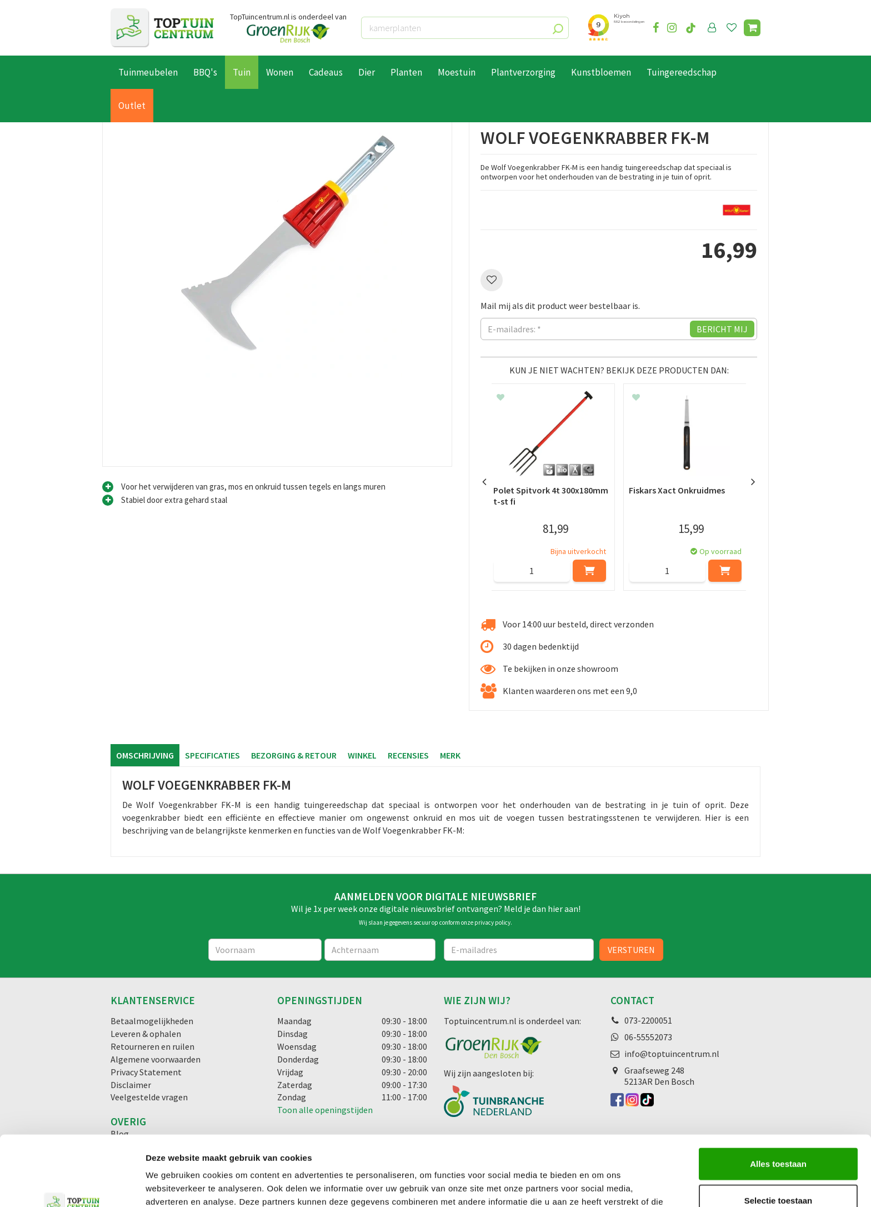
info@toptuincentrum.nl (671, 1053)
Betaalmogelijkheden (152, 1020)
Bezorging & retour (294, 755)
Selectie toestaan (778, 1134)
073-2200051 (648, 1020)
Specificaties (212, 755)
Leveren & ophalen (146, 1033)
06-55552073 (648, 1037)
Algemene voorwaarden (156, 1059)
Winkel (362, 755)
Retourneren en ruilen (152, 1046)
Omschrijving (145, 755)
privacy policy (492, 922)
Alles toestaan (778, 1098)
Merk (450, 755)
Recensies (408, 755)
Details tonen (600, 1185)
